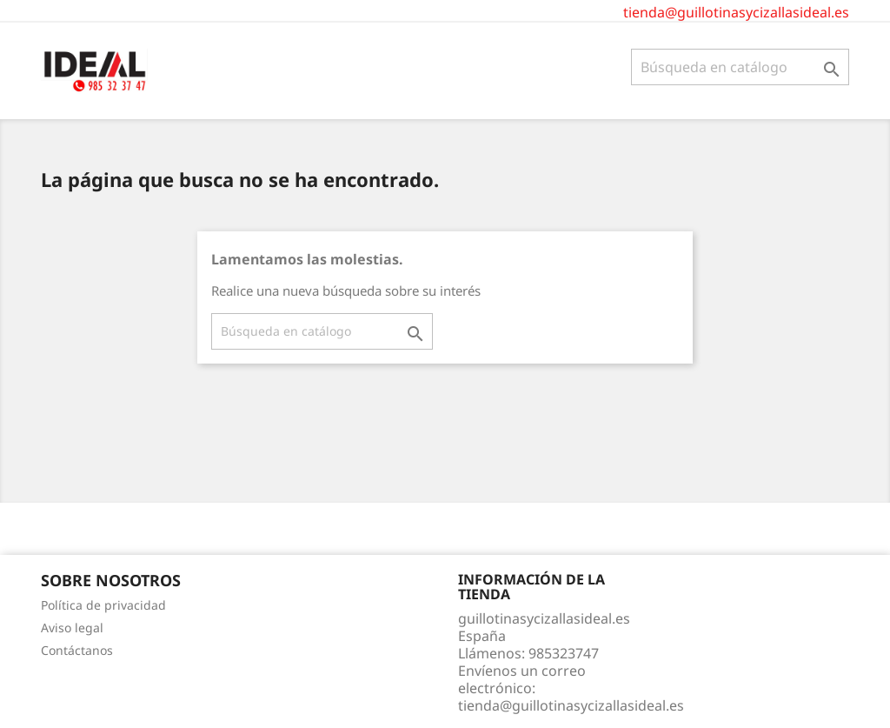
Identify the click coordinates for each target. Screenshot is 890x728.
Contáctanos (77, 650)
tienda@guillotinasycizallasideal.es (736, 12)
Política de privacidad (103, 605)
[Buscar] (740, 67)
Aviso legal (72, 627)
